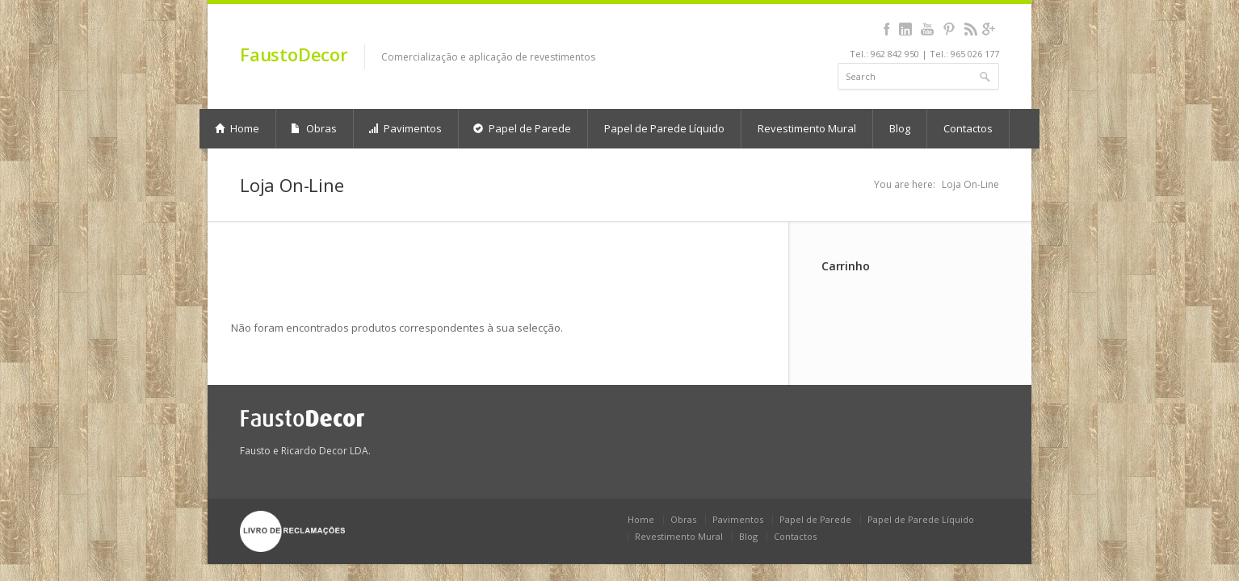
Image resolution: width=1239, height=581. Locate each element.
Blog (899, 128)
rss (970, 29)
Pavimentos (405, 128)
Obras (314, 128)
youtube (927, 29)
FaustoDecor (294, 54)
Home (237, 128)
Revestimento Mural (807, 128)
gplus (988, 29)
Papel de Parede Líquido (664, 128)
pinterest (949, 29)
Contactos (968, 128)
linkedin (905, 29)
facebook (886, 29)
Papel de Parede (522, 128)
